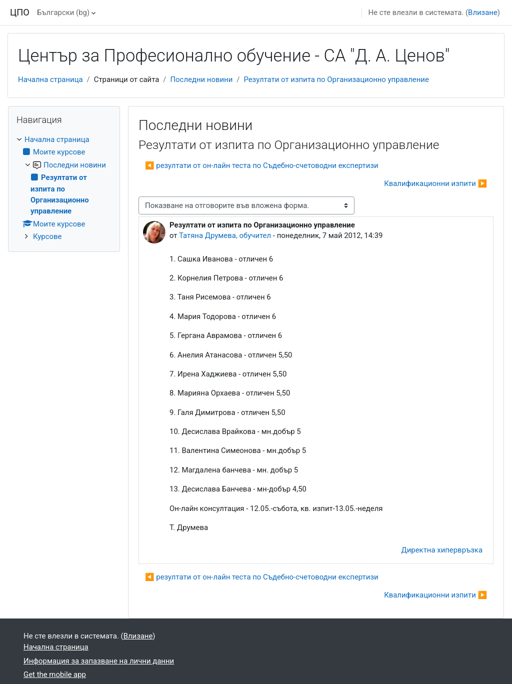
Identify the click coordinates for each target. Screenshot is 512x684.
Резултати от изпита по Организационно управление (336, 79)
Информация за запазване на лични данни (99, 661)
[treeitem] (64, 188)
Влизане (483, 12)
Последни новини (201, 79)
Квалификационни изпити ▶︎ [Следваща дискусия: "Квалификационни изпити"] (435, 183)
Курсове (47, 236)
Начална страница (50, 79)
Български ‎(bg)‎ (63, 12)
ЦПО (20, 12)
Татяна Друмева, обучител (225, 235)
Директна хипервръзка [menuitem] (442, 550)
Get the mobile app (55, 674)
